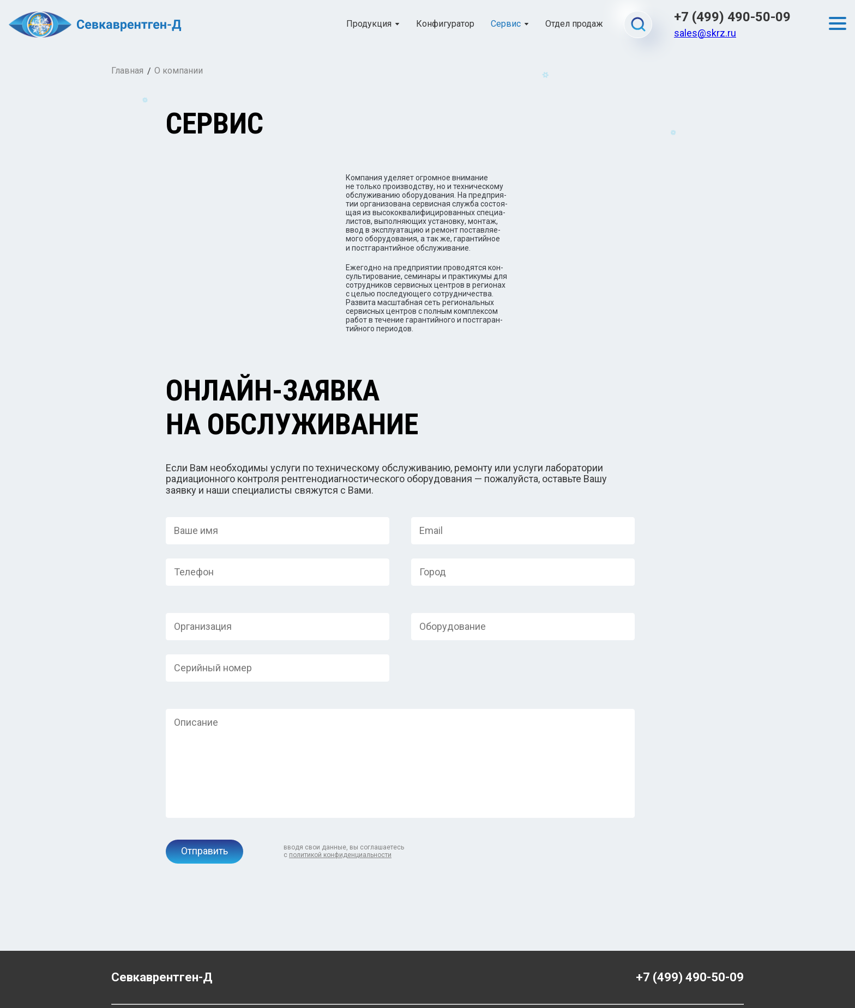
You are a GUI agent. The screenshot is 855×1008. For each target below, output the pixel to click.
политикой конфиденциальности (340, 796)
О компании (178, 70)
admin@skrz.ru (137, 970)
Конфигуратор (445, 24)
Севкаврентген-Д (162, 918)
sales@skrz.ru (705, 33)
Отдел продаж (574, 24)
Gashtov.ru (724, 970)
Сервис (506, 24)
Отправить (204, 792)
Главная (127, 70)
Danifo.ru (728, 978)
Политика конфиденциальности (427, 970)
